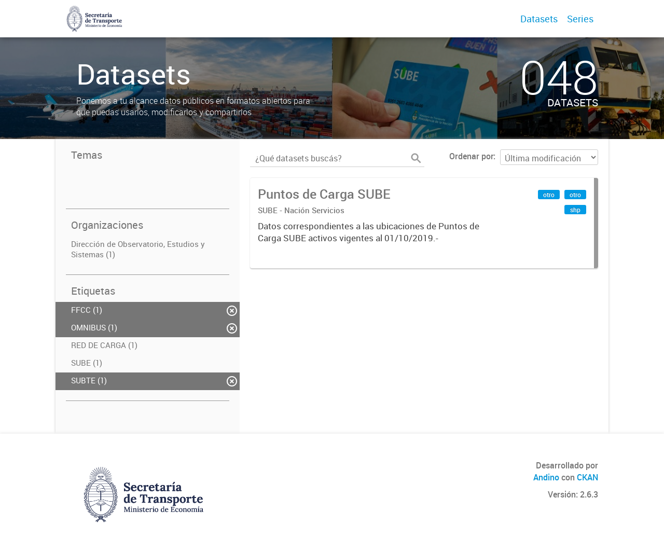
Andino (546, 477)
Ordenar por (471, 156)
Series (580, 18)
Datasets (539, 18)
